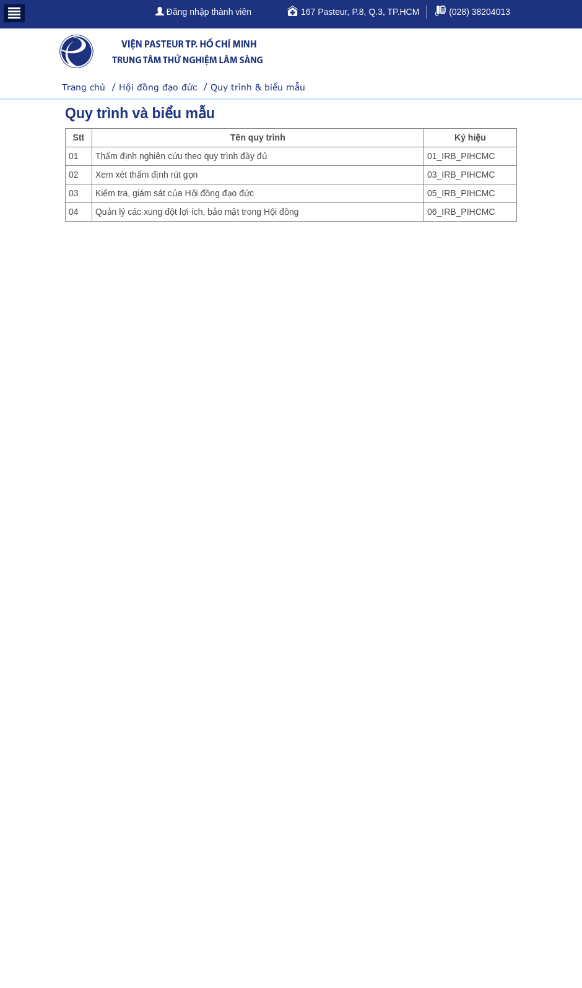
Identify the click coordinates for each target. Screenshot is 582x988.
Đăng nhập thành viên (203, 12)
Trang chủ (83, 87)
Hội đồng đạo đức (158, 87)
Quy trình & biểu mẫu (258, 87)
